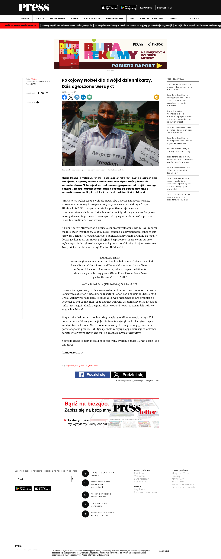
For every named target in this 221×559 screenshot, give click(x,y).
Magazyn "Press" (181, 473)
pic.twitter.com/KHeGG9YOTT (110, 277)
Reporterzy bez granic (75, 365)
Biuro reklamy (141, 478)
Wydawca (139, 476)
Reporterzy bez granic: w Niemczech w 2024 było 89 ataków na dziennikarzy (180, 159)
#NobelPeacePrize (136, 273)
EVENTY (39, 18)
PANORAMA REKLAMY (152, 18)
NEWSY (25, 18)
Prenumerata (141, 481)
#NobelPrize (117, 273)
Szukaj (194, 18)
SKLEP (74, 18)
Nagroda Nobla (92, 365)
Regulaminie (103, 555)
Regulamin (139, 489)
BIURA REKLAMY (115, 18)
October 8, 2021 (130, 284)
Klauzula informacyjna (146, 492)
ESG (131, 18)
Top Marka (178, 481)
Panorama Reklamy (183, 484)
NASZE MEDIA (57, 18)
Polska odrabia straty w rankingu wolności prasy (178, 150)
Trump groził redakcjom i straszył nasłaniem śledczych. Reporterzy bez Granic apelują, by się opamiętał (179, 183)
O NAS (173, 18)
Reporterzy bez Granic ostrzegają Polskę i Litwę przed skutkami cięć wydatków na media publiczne (178, 100)
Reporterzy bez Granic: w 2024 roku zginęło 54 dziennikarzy (178, 170)
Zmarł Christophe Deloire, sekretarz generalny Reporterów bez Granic (179, 197)
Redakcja (139, 473)
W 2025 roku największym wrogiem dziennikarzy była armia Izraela (179, 87)
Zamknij (164, 551)
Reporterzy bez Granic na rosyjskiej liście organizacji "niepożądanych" (179, 130)
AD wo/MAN (178, 478)
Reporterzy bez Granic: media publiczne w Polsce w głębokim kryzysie (179, 141)
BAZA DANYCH (92, 18)
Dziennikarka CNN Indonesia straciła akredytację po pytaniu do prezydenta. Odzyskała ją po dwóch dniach (179, 116)
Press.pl (176, 476)
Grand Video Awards (183, 487)
